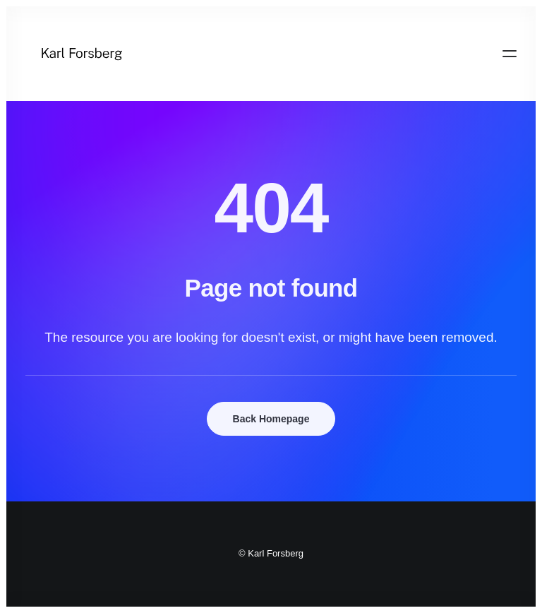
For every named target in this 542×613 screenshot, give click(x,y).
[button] (509, 53)
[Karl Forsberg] (271, 53)
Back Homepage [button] (271, 418)
